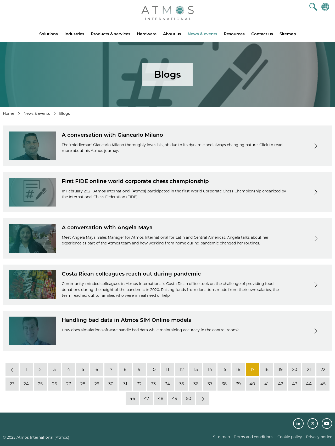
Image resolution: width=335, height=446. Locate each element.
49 (174, 398)
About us (172, 33)
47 (146, 398)
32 (139, 383)
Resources (234, 33)
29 (96, 383)
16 (238, 369)
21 (309, 369)
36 (195, 383)
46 (132, 398)
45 (323, 383)
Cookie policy (289, 436)
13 (196, 369)
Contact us (262, 33)
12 (182, 369)
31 (125, 383)
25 (40, 383)
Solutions (48, 33)
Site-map (221, 436)
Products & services (110, 33)
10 (153, 369)
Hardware (147, 33)
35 (181, 383)
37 (210, 383)
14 (210, 369)
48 (160, 398)
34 (167, 383)
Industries (74, 33)
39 (238, 383)
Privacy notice (319, 436)
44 (309, 383)
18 (266, 369)
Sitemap (288, 33)
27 (68, 383)
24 (26, 383)
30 (111, 383)
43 (294, 383)
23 (12, 383)
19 (280, 369)
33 (153, 383)
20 (294, 369)
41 (266, 383)
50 (188, 398)
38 (224, 383)
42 (280, 383)
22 (323, 369)
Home (8, 113)
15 (224, 369)
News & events (202, 33)
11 (167, 369)
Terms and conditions (253, 436)
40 (252, 383)
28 (82, 383)
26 (54, 383)
